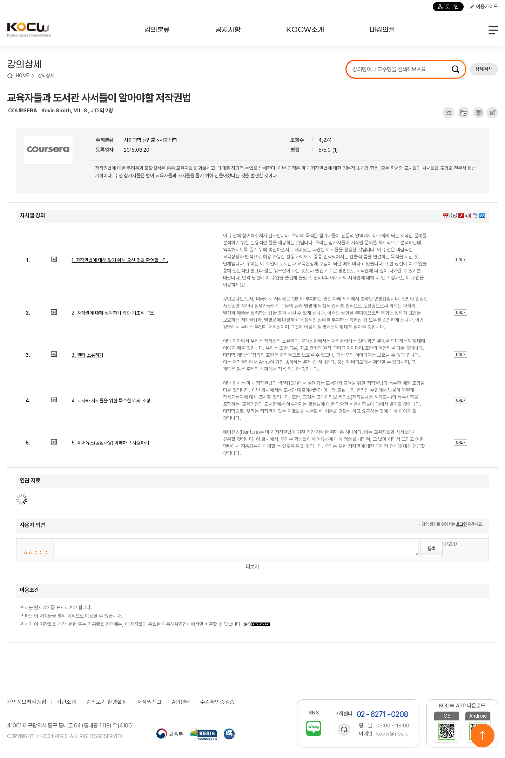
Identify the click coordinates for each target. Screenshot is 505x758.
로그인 (448, 7)
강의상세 (46, 75)
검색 (455, 69)
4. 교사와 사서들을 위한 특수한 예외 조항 (111, 400)
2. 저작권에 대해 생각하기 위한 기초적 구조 (113, 313)
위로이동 (482, 735)
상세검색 (484, 69)
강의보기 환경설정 (106, 702)
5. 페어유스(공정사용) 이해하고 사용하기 (110, 443)
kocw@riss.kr (393, 734)
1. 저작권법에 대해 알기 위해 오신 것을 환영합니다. (120, 260)
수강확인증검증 (217, 702)
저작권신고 (149, 702)
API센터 (181, 702)
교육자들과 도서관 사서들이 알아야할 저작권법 (99, 97)
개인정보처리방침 (26, 702)
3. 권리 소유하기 (87, 355)
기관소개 (66, 702)
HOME (22, 75)
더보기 (252, 566)
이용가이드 (484, 7)
